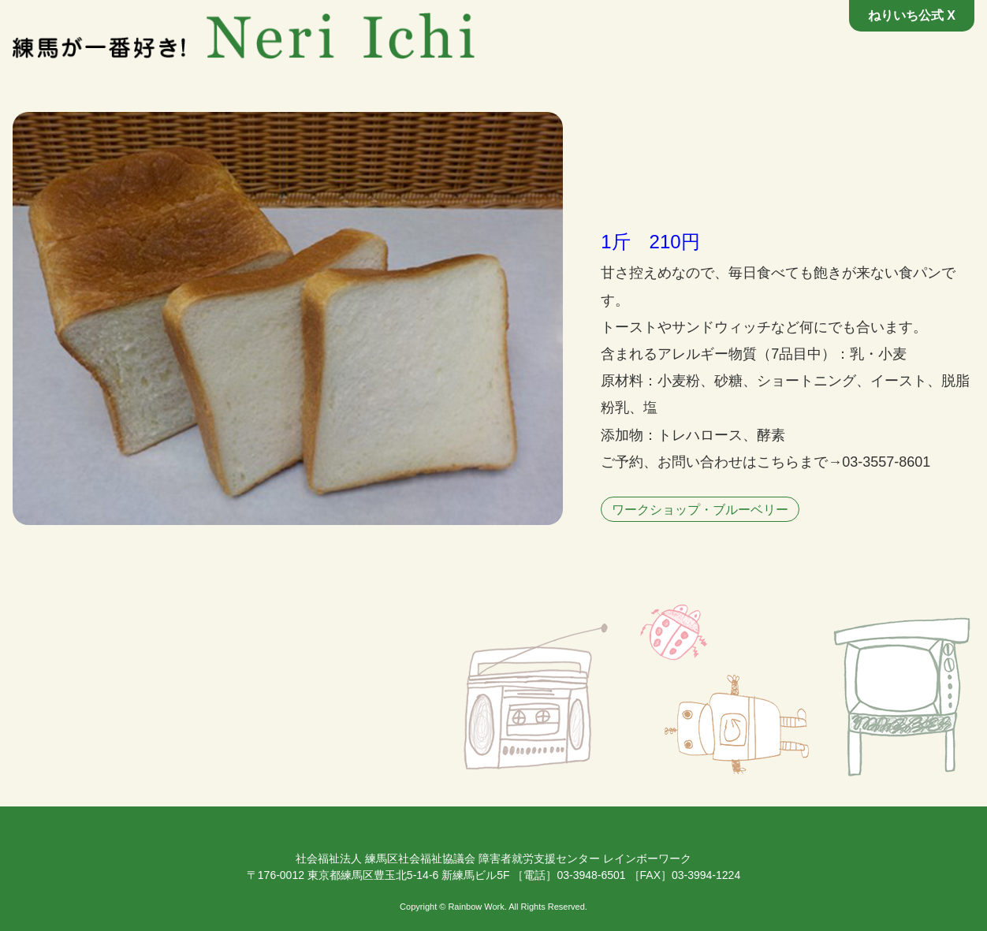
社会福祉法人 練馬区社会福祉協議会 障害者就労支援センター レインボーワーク (493, 858)
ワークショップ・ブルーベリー (700, 509)
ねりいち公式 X (911, 15)
